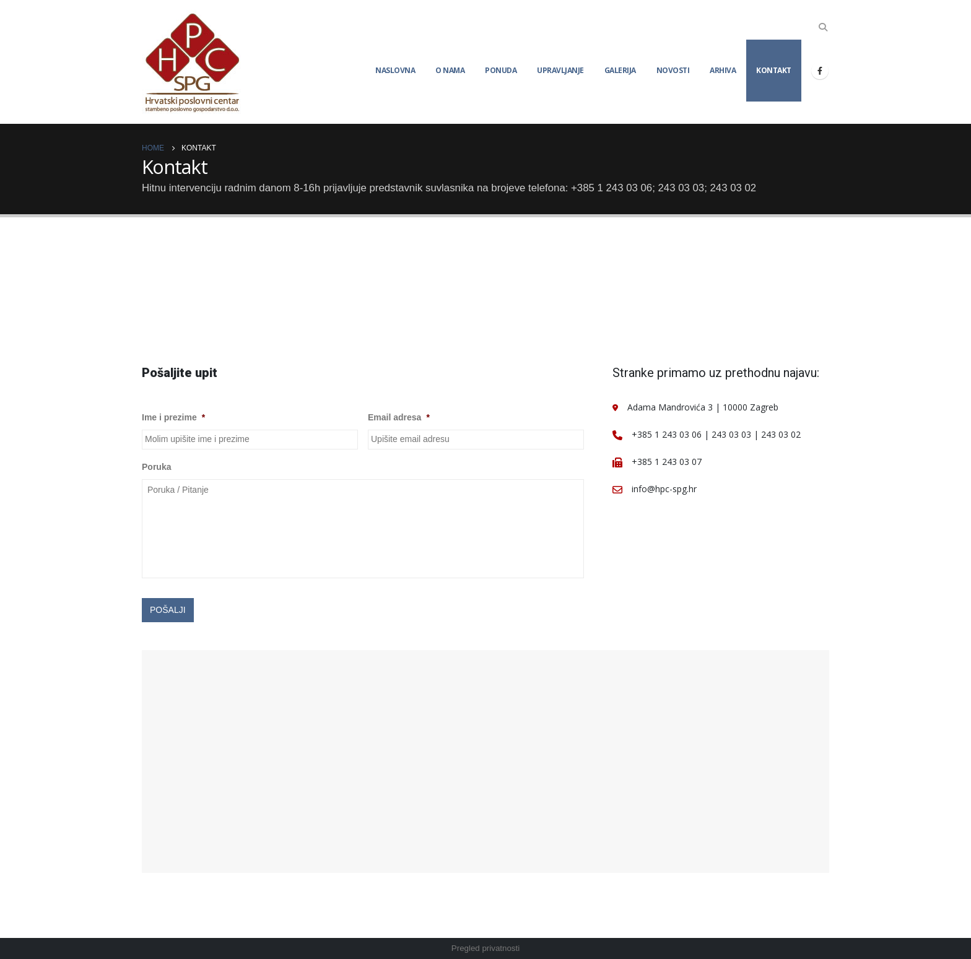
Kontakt (773, 70)
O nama (449, 70)
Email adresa (399, 417)
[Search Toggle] (823, 27)
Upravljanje (560, 70)
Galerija (620, 70)
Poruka (156, 467)
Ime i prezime (173, 417)
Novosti (673, 70)
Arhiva (723, 70)
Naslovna (395, 70)
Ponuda (500, 70)
